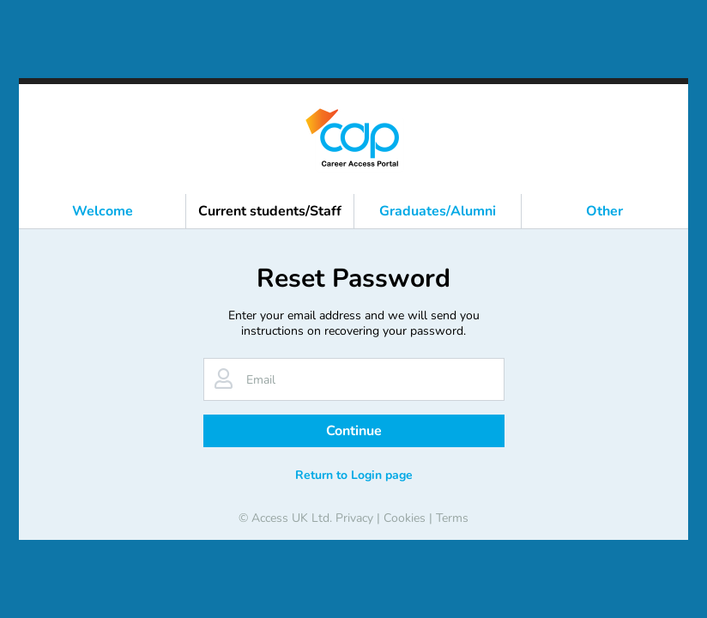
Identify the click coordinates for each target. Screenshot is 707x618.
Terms (452, 518)
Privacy (354, 518)
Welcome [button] (102, 211)
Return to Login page (354, 475)
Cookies (405, 518)
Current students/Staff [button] (269, 211)
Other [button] (604, 211)
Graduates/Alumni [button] (437, 211)
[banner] (353, 139)
